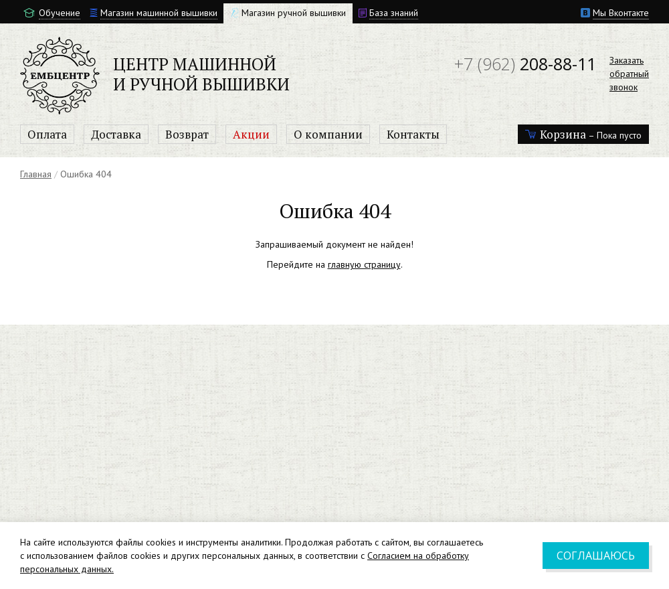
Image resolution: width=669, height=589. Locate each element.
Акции (251, 134)
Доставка (116, 134)
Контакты (413, 134)
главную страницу (364, 264)
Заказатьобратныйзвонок (629, 73)
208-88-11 (525, 63)
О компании (328, 134)
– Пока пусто (583, 134)
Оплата (47, 134)
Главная (36, 174)
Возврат (187, 134)
